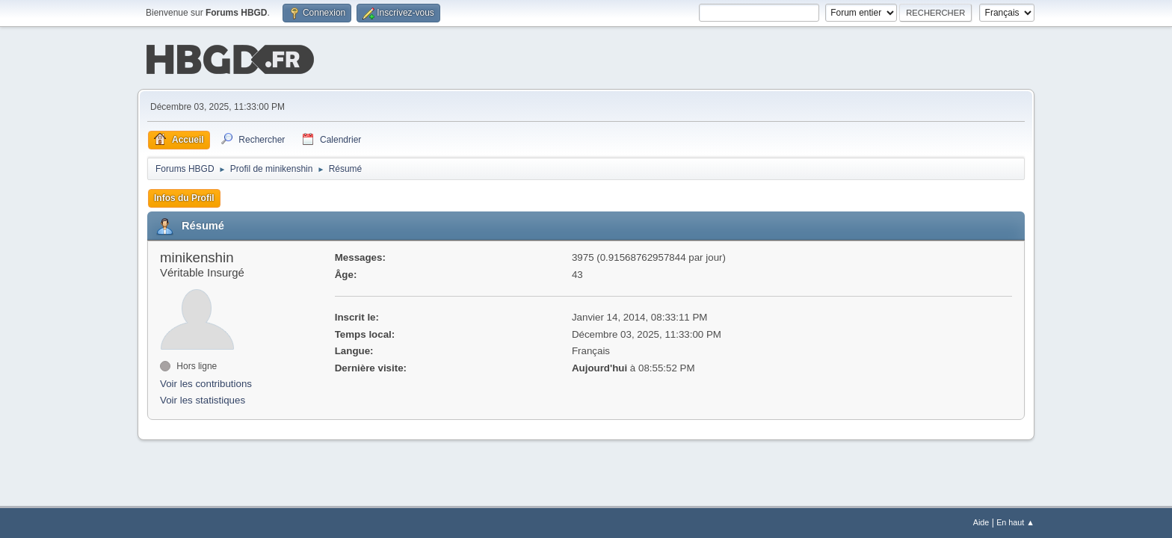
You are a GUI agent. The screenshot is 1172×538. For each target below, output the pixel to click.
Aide (981, 522)
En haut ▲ (1015, 522)
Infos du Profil (184, 196)
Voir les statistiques (202, 399)
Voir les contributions (206, 382)
